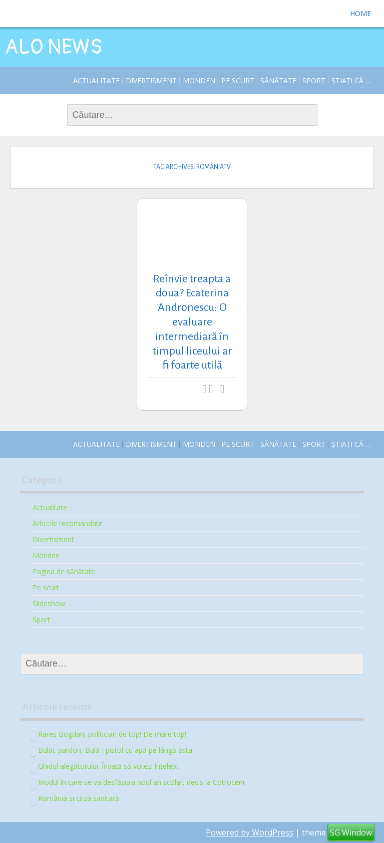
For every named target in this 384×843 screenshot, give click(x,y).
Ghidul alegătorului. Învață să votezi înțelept (108, 765)
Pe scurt (237, 80)
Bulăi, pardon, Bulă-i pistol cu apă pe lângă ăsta (115, 749)
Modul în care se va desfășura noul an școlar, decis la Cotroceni (141, 781)
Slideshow (49, 603)
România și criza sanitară (78, 797)
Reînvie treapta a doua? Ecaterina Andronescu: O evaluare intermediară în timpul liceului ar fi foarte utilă (192, 322)
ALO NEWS (53, 47)
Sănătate (278, 80)
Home (360, 13)
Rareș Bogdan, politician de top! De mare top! (112, 733)
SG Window (351, 832)
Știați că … (351, 80)
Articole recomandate (68, 523)
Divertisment (151, 80)
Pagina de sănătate (64, 571)
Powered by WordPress (249, 832)
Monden (199, 80)
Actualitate (96, 80)
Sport (313, 80)
